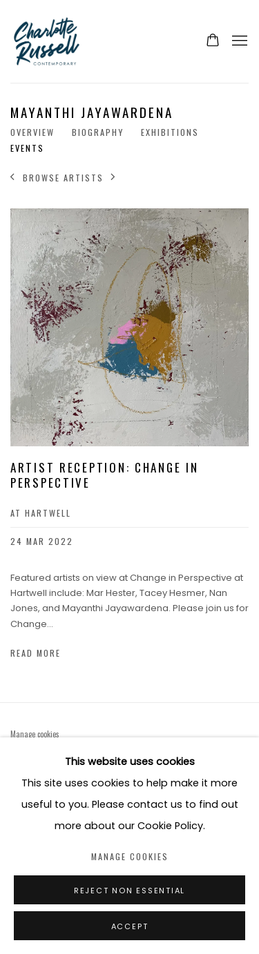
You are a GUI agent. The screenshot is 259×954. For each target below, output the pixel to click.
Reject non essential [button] (129, 890)
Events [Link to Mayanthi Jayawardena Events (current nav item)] (27, 148)
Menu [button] (238, 41)
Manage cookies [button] (34, 733)
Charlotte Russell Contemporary (93, 41)
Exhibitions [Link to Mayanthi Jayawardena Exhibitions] (170, 132)
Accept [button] (129, 926)
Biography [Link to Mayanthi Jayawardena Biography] (98, 132)
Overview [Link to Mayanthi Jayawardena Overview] (32, 132)
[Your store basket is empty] (212, 41)
